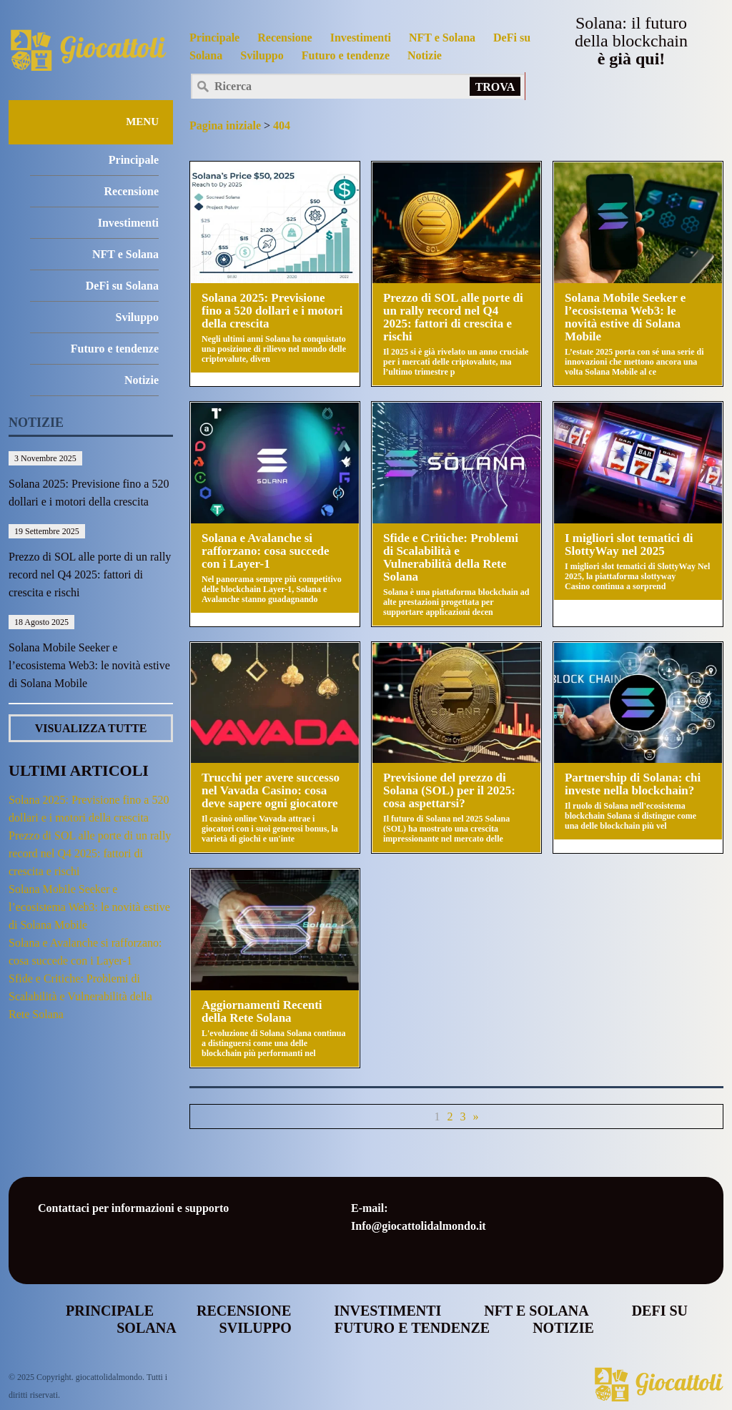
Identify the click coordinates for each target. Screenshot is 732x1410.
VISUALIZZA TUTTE (91, 728)
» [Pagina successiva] (476, 1116)
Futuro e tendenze (346, 55)
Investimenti (360, 37)
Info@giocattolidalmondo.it (418, 1226)
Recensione (284, 37)
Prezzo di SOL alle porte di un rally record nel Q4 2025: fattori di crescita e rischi (90, 574)
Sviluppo (261, 55)
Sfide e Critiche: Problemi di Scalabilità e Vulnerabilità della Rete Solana (80, 996)
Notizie (424, 55)
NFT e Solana (442, 37)
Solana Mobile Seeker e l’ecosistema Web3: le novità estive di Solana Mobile (89, 665)
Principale (214, 37)
